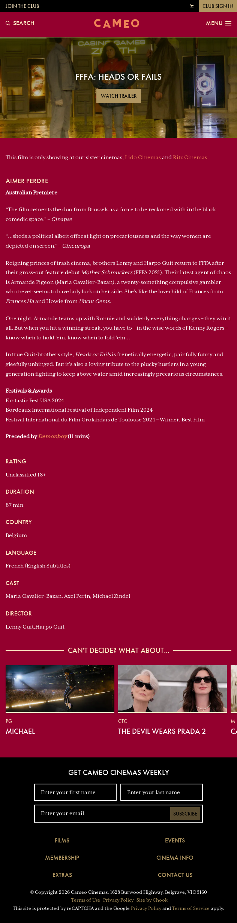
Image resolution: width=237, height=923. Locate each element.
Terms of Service (191, 908)
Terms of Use (85, 900)
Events (175, 840)
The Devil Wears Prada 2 (162, 731)
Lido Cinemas (143, 157)
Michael (20, 731)
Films (62, 840)
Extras (62, 875)
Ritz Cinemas (190, 157)
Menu (218, 23)
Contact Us (175, 875)
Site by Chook (152, 900)
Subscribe (185, 813)
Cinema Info (175, 858)
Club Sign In (217, 6)
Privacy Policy (118, 900)
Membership (62, 858)
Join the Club (22, 6)
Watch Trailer (118, 96)
